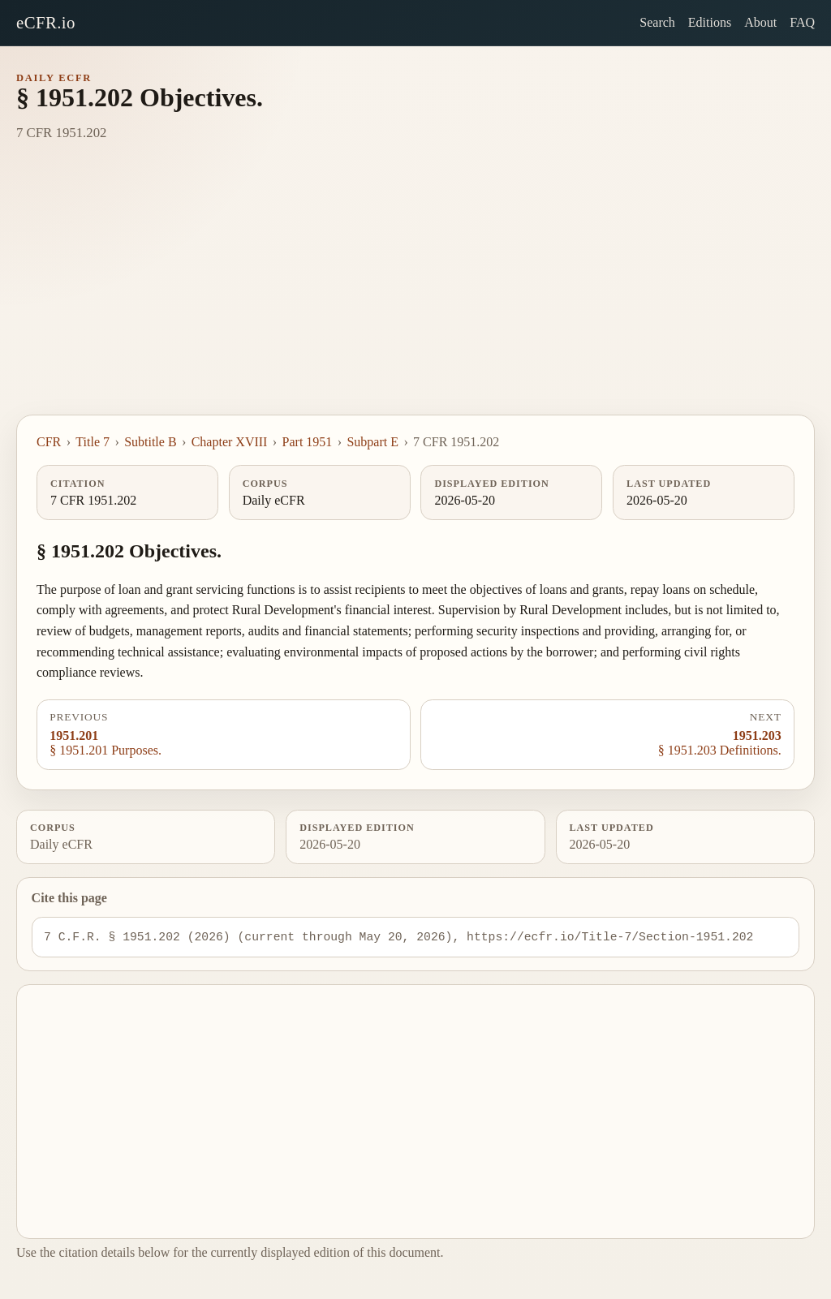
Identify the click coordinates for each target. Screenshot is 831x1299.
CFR (49, 442)
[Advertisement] (415, 292)
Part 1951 (307, 442)
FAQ (802, 22)
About (760, 22)
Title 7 (92, 442)
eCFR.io (45, 22)
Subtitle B (150, 442)
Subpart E (372, 442)
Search (657, 22)
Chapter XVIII (230, 442)
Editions (709, 22)
